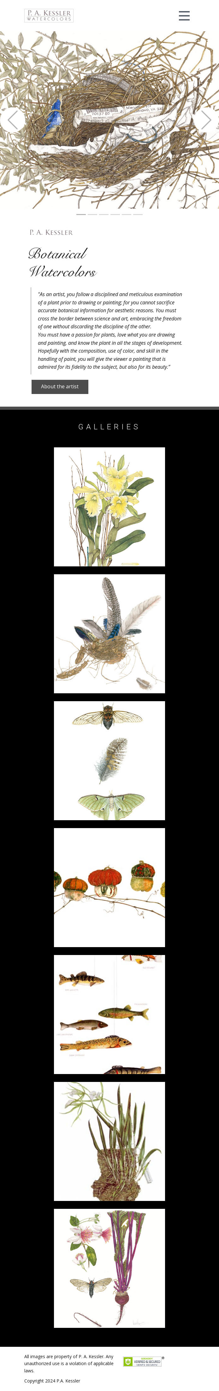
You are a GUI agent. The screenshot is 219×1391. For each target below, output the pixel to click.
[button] (12, 120)
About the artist (60, 386)
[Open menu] (184, 16)
